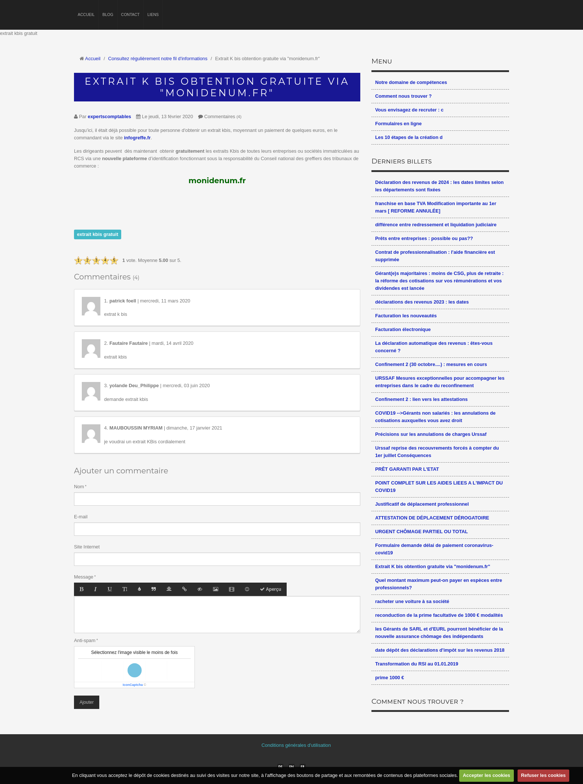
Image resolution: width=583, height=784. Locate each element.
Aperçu (270, 589)
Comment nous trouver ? (403, 96)
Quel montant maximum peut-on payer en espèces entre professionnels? (438, 583)
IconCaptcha (133, 685)
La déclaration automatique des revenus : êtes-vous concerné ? (434, 346)
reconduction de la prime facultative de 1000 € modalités (439, 615)
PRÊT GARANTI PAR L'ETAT (407, 469)
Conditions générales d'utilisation (296, 745)
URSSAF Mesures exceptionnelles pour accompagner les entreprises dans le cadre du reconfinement (440, 381)
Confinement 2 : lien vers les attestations (421, 399)
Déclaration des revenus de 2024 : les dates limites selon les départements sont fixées (439, 185)
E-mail (80, 516)
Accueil (86, 15)
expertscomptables (109, 116)
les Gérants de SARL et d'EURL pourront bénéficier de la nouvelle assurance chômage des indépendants (439, 632)
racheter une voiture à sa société (412, 601)
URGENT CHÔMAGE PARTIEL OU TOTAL (421, 531)
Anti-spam (85, 640)
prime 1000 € (389, 677)
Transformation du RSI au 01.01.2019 (416, 664)
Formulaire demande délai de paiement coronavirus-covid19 (434, 548)
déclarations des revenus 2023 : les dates (422, 302)
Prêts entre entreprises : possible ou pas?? (424, 238)
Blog (107, 15)
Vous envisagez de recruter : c (409, 110)
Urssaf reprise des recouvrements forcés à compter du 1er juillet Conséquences (437, 451)
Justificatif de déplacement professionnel (422, 504)
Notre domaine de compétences (411, 82)
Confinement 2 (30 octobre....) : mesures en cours (431, 364)
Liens (153, 15)
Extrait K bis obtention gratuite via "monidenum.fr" (432, 566)
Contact (130, 15)
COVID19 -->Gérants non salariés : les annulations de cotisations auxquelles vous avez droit (435, 416)
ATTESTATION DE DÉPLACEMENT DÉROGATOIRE (432, 518)
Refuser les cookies (543, 775)
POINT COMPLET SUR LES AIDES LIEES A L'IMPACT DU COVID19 (439, 486)
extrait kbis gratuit (97, 234)
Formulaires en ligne (398, 123)
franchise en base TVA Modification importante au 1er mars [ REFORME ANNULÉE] (435, 207)
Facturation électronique (403, 329)
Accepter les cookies (486, 775)
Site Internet (87, 547)
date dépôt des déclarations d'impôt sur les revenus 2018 (440, 650)
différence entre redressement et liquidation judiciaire (435, 224)
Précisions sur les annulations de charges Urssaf (430, 434)
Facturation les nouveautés (406, 315)
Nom (79, 486)
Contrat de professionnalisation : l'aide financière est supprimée (435, 255)
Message (83, 577)
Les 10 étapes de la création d (408, 137)
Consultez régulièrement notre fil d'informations (157, 58)
